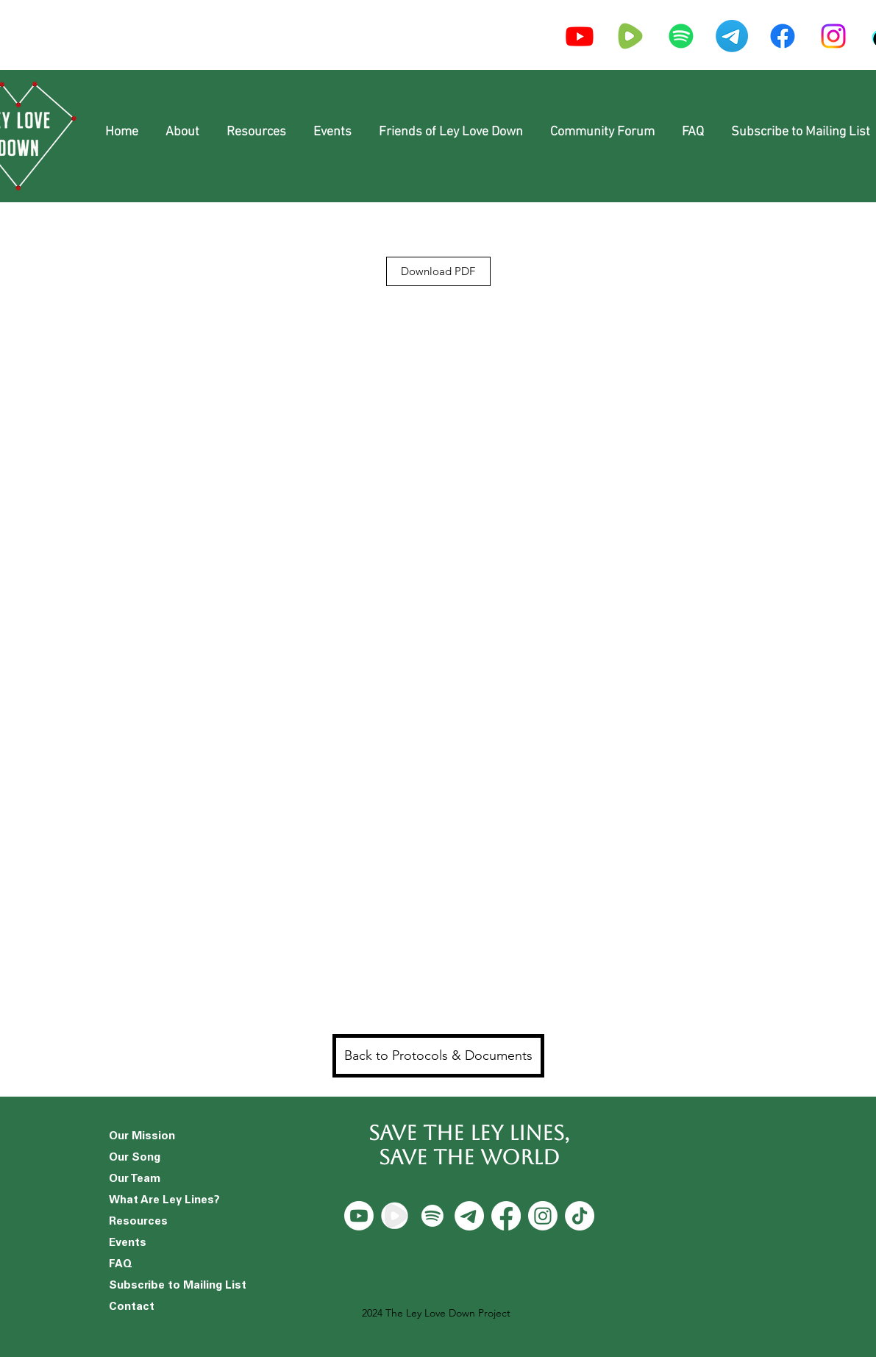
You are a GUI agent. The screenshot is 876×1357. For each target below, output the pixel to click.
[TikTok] (579, 1215)
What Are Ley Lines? (164, 1200)
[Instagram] (833, 36)
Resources (138, 1222)
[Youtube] (579, 36)
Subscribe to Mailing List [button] (167, 1286)
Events (127, 1243)
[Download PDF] (438, 271)
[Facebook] (782, 36)
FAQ (120, 1264)
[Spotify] (681, 36)
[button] (182, 132)
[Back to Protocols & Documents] (438, 1056)
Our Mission (142, 1136)
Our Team (134, 1179)
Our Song (134, 1158)
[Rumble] (395, 1215)
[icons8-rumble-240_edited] (630, 36)
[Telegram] (732, 36)
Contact (131, 1307)
